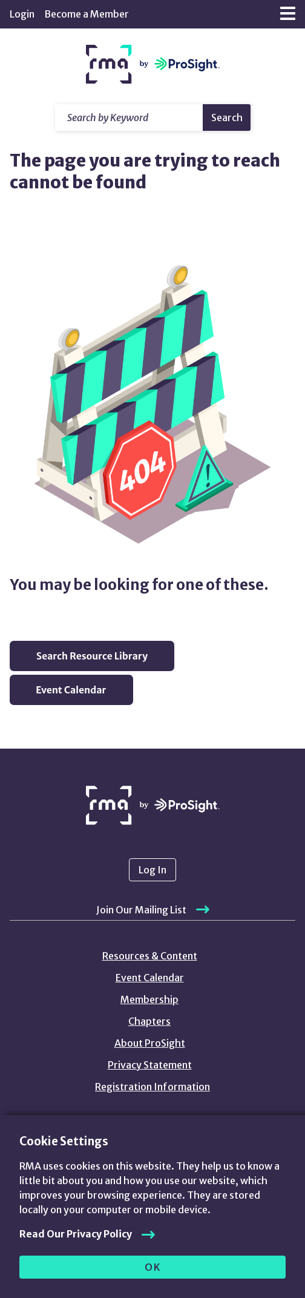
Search (227, 117)
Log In (152, 870)
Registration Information (152, 1087)
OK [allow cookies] (153, 1267)
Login (22, 14)
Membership (149, 999)
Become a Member (86, 14)
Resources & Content (149, 956)
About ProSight (149, 1043)
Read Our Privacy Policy (75, 1234)
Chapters (149, 1021)
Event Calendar (150, 978)
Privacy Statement (150, 1065)
